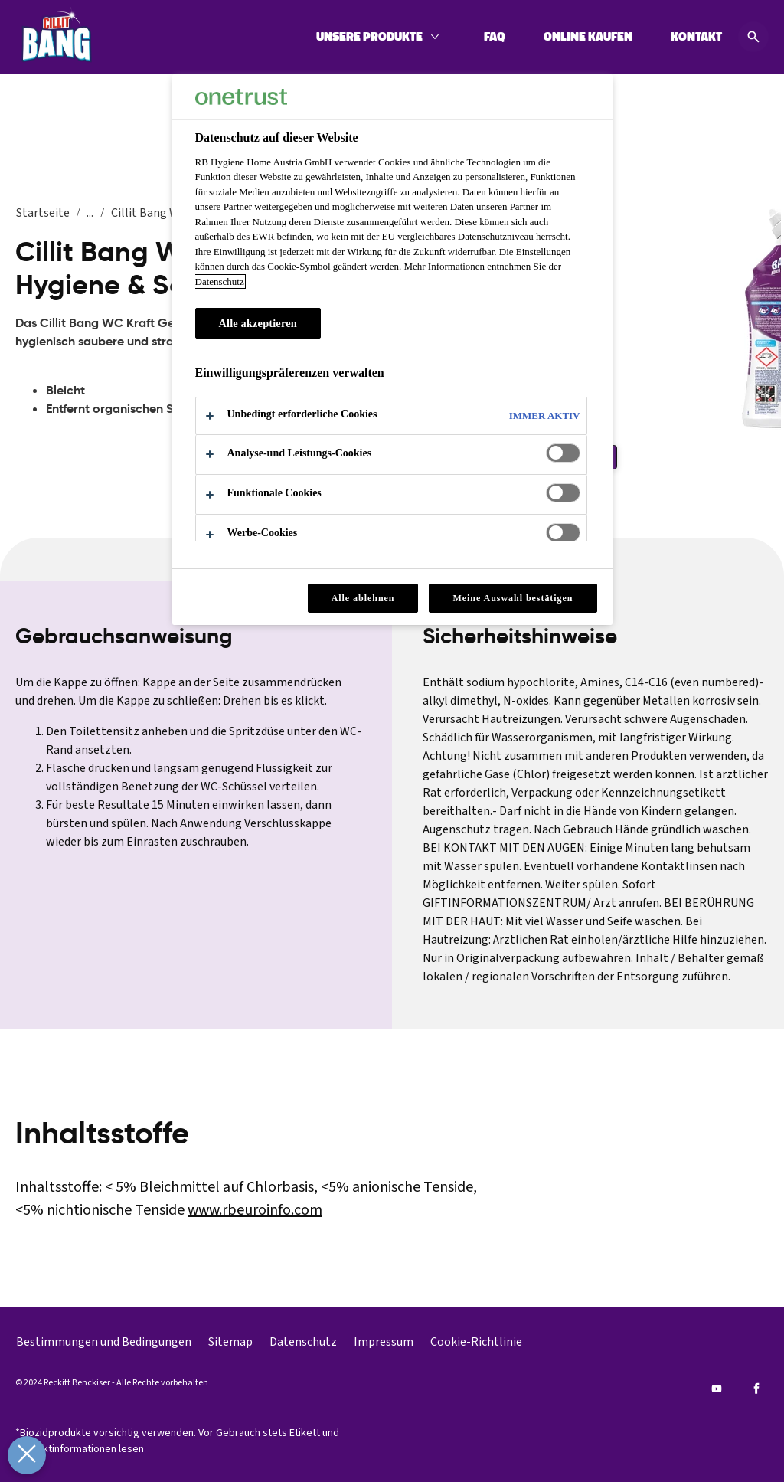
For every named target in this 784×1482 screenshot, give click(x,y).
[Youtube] (716, 1388)
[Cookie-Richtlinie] (476, 1342)
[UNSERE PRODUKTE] (369, 37)
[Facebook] (756, 1388)
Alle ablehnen (363, 598)
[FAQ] (494, 37)
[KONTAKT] (696, 37)
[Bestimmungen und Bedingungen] (103, 1342)
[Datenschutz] (303, 1342)
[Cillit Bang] (56, 37)
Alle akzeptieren (258, 323)
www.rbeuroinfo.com (255, 1210)
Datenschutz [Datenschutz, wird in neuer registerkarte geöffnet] (219, 281)
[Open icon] (753, 36)
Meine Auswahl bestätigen (512, 598)
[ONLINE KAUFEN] (588, 37)
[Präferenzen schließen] (26, 1455)
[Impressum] (383, 1342)
